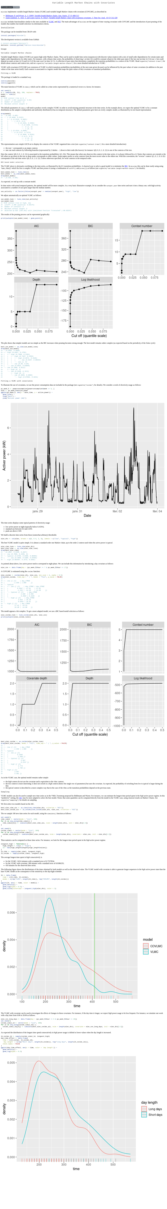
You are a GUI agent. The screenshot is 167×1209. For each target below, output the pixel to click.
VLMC (51, 22)
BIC (126, 174)
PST (59, 22)
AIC (20, 823)
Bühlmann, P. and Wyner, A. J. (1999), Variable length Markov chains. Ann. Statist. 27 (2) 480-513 (42, 16)
